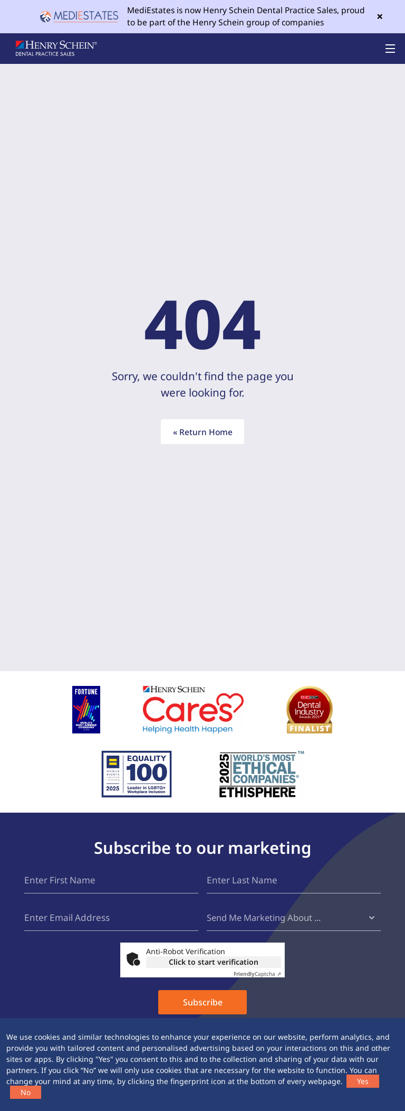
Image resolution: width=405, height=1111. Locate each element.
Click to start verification (213, 964)
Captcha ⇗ (257, 976)
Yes (363, 1081)
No (26, 1092)
